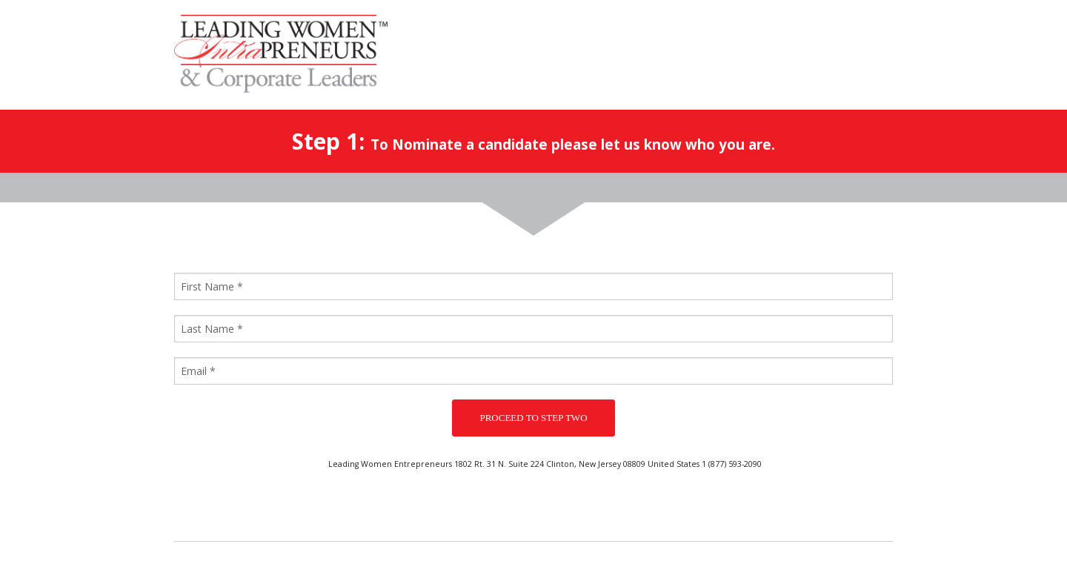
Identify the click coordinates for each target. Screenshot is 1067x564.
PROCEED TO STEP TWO (533, 417)
